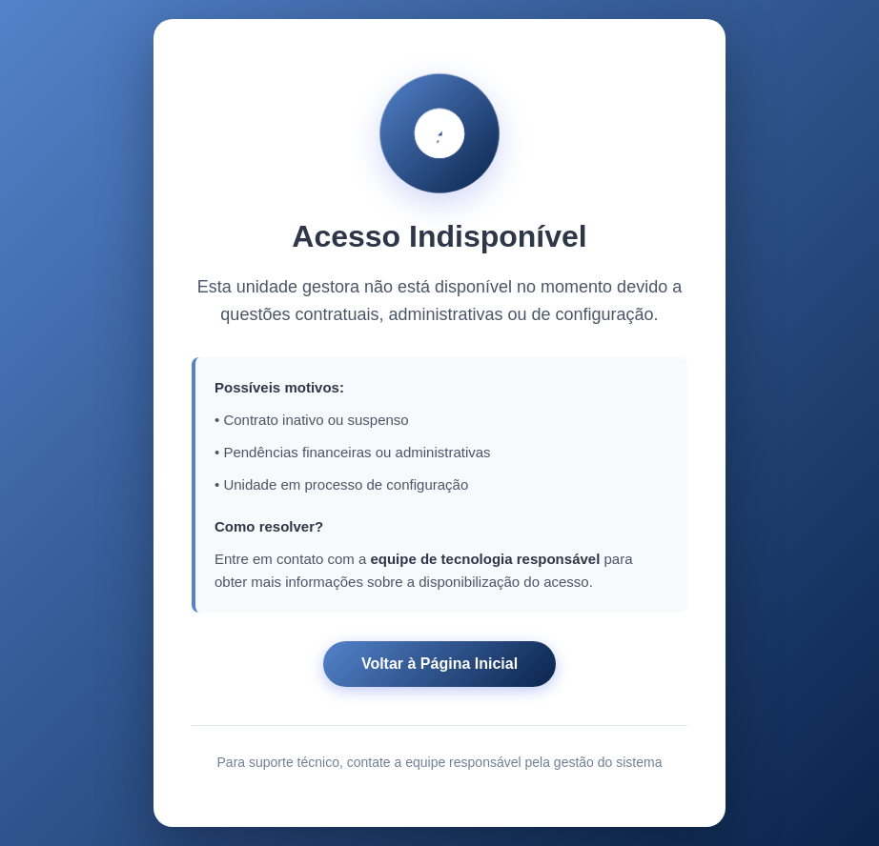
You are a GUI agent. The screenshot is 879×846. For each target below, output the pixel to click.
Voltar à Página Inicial (439, 665)
